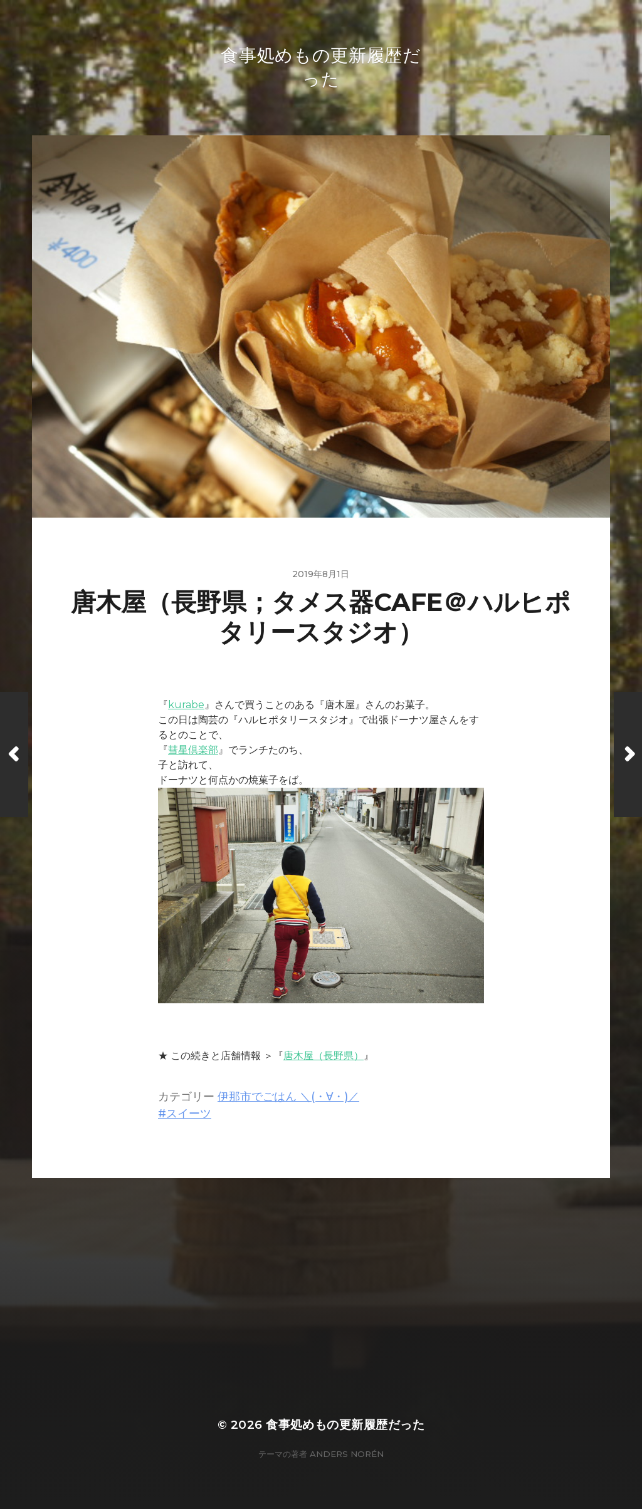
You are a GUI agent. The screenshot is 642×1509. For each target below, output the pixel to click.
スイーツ (188, 1113)
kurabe (186, 705)
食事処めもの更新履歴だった (345, 1425)
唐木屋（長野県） (323, 1056)
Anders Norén (347, 1454)
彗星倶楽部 (193, 750)
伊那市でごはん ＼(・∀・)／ (288, 1096)
